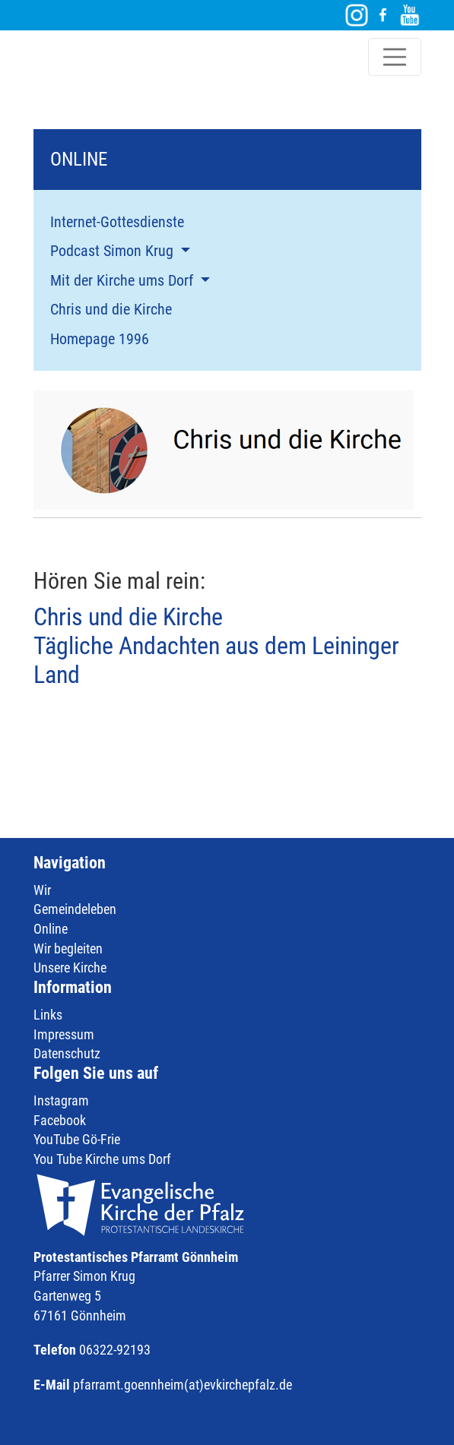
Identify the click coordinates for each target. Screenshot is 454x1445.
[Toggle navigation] (394, 57)
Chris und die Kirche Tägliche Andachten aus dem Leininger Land (216, 646)
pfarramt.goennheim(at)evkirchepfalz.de (182, 1385)
